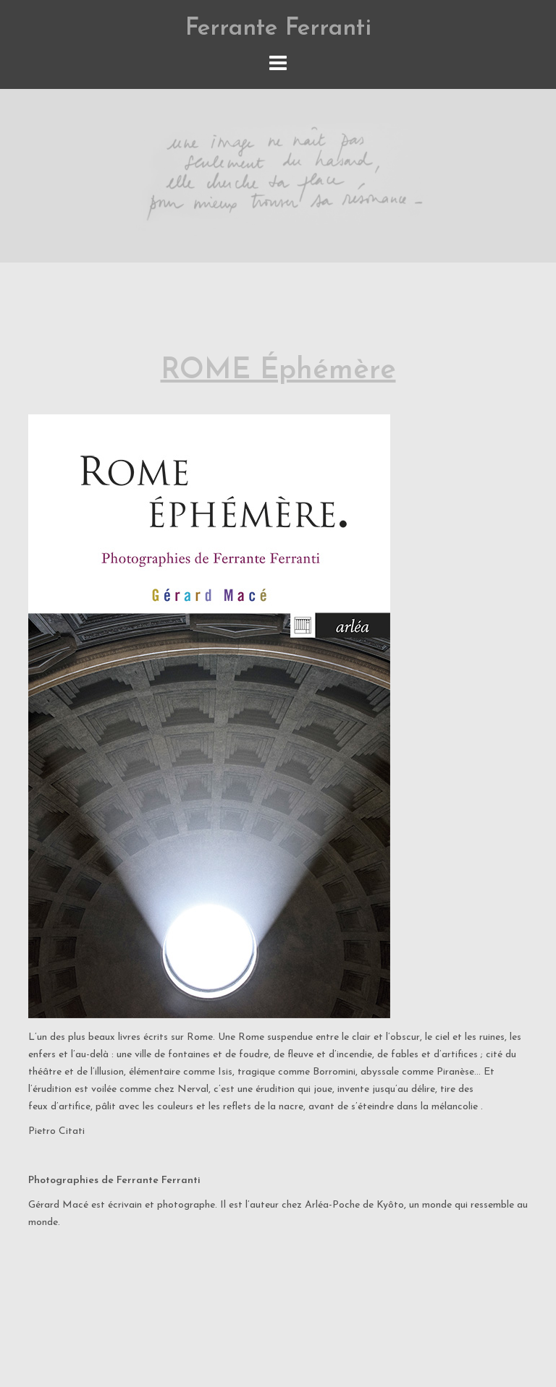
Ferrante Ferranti (278, 28)
